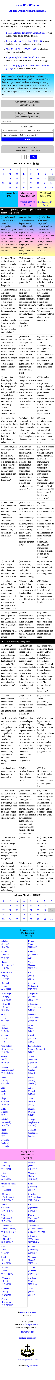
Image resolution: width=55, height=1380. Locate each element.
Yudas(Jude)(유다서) (32, 1291)
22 (38, 178)
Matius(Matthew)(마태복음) (6, 1166)
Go (33, 157)
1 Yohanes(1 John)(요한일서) (6, 1281)
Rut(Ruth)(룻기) (31, 975)
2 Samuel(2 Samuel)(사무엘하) (33, 986)
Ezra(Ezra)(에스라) (5, 1017)
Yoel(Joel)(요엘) (4, 1091)
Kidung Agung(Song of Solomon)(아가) (36, 1049)
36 (24, 187)
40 (51, 187)
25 (3, 183)
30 (38, 183)
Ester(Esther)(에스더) (5, 1028)
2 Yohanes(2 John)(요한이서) (33, 1281)
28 (24, 183)
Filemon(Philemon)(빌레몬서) (33, 1249)
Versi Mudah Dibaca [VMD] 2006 (21, 49)
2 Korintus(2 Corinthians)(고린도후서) (34, 1197)
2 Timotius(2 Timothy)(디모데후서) (34, 1239)
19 (17, 178)
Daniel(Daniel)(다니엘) (5, 1080)
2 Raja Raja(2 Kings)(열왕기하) (33, 996)
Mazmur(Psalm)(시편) (4, 1038)
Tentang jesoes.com (27, 1338)
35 (17, 187)
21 (31, 178)
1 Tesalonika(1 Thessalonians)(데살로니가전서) (9, 1229)
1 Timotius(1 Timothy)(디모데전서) (7, 1239)
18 (10, 178)
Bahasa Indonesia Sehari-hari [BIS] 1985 (24, 41)
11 (17, 174)
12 (24, 174)
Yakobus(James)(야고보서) (33, 1260)
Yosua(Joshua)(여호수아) (33, 965)
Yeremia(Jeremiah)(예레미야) (33, 1059)
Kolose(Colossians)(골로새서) (33, 1218)
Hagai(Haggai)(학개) (4, 1133)
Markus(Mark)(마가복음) (33, 1166)
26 (10, 183)
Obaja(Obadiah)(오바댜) (5, 1101)
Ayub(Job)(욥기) (31, 1028)
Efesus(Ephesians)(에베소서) (33, 1207)
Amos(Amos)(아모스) (32, 1091)
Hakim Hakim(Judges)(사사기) (7, 975)
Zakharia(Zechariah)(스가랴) (33, 1133)
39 (44, 187)
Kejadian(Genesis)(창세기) (5, 944)
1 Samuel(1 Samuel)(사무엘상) (6, 986)
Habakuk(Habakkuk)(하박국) (6, 1122)
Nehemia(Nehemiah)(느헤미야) (33, 1017)
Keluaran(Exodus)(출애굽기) (33, 944)
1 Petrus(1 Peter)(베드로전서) (7, 1270)
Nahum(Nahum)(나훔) (32, 1112)
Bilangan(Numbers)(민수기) (33, 954)
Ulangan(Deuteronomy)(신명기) (7, 965)
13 (31, 174)
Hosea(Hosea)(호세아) (32, 1080)
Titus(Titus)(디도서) (5, 1249)
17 (3, 178)
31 (44, 183)
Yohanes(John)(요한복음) (33, 1176)
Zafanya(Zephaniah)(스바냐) (33, 1122)
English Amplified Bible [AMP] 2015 (22, 57)
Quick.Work (32, 1365)
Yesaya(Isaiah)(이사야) (5, 1059)
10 (10, 174)
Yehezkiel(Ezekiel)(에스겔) (32, 1070)
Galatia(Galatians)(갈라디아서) (7, 1207)
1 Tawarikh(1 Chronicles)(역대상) (7, 1007)
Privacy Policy (27, 1332)
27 (17, 183)
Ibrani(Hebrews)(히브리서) (6, 1260)
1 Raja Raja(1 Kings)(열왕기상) (6, 996)
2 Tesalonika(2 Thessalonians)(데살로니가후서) (36, 1229)
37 (31, 187)
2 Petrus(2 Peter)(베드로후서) (34, 1270)
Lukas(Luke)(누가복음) (6, 1176)
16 (51, 174)
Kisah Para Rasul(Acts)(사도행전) (8, 1187)
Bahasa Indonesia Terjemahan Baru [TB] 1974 (26, 33)
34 (10, 187)
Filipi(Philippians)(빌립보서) (6, 1218)
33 (3, 187)
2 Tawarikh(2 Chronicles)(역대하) (34, 1007)
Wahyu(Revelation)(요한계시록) (7, 1302)
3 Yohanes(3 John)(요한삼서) (6, 1291)
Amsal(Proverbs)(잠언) (32, 1038)
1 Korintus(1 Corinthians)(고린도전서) (7, 1197)
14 (38, 174)
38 (38, 187)
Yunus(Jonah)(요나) (31, 1101)
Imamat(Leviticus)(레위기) (5, 954)
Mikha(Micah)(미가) (4, 1112)
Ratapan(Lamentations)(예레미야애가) (8, 1070)
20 (24, 178)
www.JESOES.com (28, 1312)
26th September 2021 (32, 1324)
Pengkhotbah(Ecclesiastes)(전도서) (7, 1049)
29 (31, 183)
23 (44, 178)
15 (44, 174)
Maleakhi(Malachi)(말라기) (5, 1143)
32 (51, 183)
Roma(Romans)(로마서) (32, 1187)
